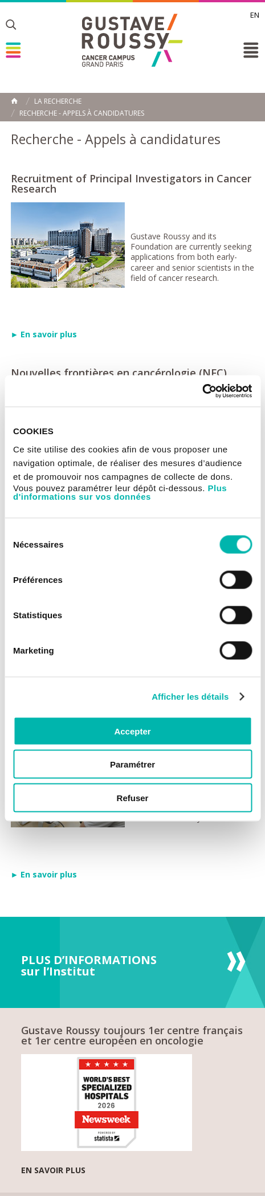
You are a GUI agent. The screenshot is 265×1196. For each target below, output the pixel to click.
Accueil (14, 100)
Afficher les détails (190, 696)
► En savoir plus (44, 334)
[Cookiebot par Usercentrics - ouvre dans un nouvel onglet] (202, 390)
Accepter (132, 731)
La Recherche (57, 101)
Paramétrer (132, 764)
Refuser (133, 797)
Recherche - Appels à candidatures (81, 113)
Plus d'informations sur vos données (120, 492)
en (254, 15)
